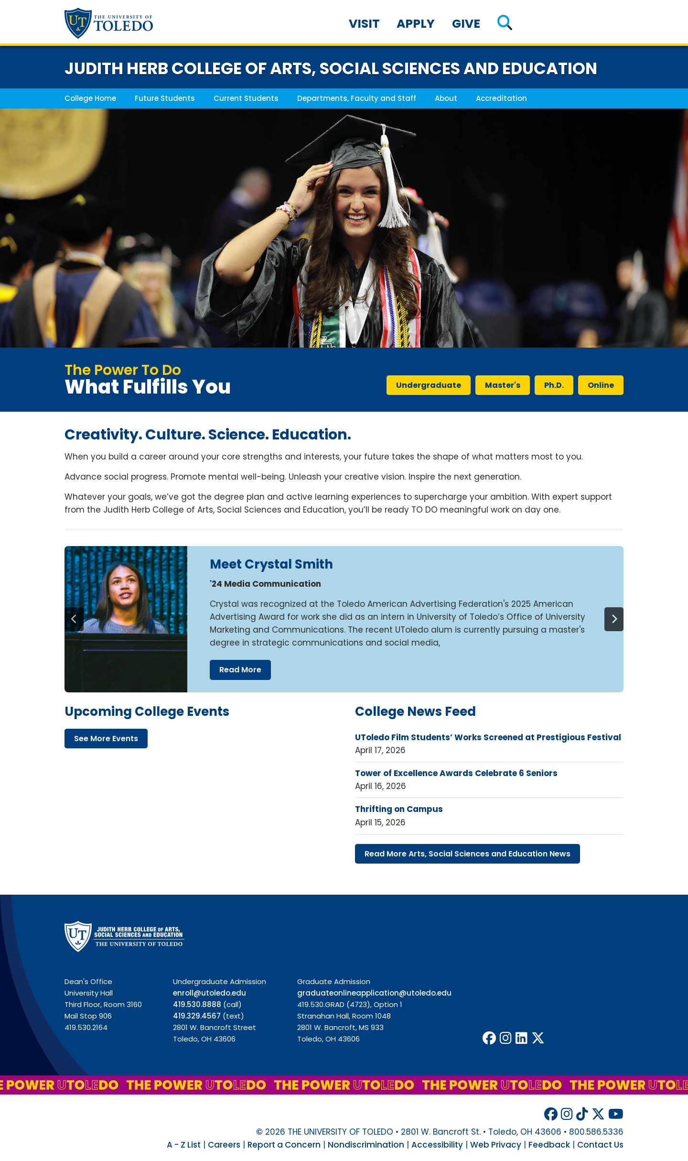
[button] (504, 23)
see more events (106, 738)
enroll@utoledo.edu (209, 993)
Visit (364, 23)
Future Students (165, 98)
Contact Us (600, 1144)
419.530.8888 (197, 1004)
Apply (416, 23)
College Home (90, 98)
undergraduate (428, 385)
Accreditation (501, 98)
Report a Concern (284, 1144)
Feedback (549, 1144)
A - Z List (184, 1144)
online (601, 385)
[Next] (614, 619)
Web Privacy (495, 1144)
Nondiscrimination (366, 1144)
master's (502, 385)
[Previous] (74, 619)
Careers (224, 1144)
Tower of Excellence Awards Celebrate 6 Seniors (456, 773)
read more (240, 669)
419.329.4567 (197, 1016)
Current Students (246, 98)
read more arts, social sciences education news (467, 853)
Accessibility (437, 1144)
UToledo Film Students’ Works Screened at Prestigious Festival (488, 737)
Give (466, 23)
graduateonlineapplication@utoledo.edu (374, 993)
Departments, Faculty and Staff (356, 98)
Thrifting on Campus (399, 809)
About (446, 98)
